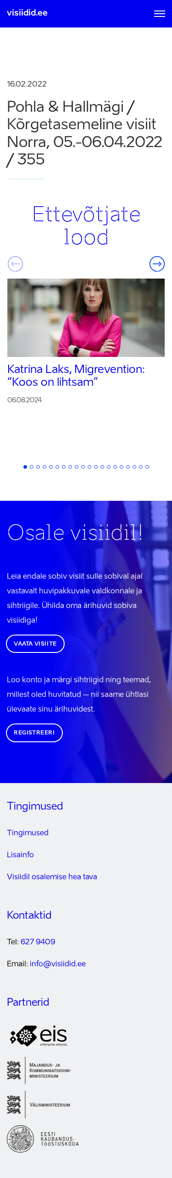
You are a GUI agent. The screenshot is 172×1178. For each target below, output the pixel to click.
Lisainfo (20, 855)
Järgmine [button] (157, 264)
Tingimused (28, 833)
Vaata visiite (35, 644)
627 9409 (38, 942)
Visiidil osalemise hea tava (52, 877)
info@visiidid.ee (58, 964)
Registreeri (34, 733)
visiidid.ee (27, 13)
